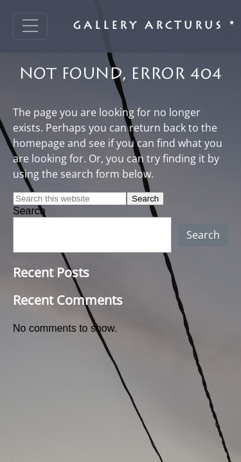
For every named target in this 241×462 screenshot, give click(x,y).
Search (29, 210)
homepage (39, 143)
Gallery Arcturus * (154, 26)
